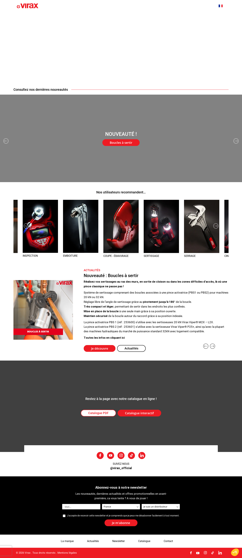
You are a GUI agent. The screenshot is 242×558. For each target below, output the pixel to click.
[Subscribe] (121, 522)
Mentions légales (67, 552)
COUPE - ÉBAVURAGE (116, 256)
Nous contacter (216, 16)
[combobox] (208, 6)
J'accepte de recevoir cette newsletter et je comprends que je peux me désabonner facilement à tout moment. (123, 515)
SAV (192, 16)
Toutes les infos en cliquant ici (104, 338)
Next (236, 141)
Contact (168, 541)
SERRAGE (190, 256)
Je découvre (99, 348)
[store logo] (49, 6)
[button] (222, 6)
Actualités (103, 16)
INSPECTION (30, 255)
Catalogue (144, 541)
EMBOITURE (70, 255)
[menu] (121, 16)
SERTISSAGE (151, 256)
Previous (6, 141)
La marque (78, 16)
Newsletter (118, 541)
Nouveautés (52, 16)
